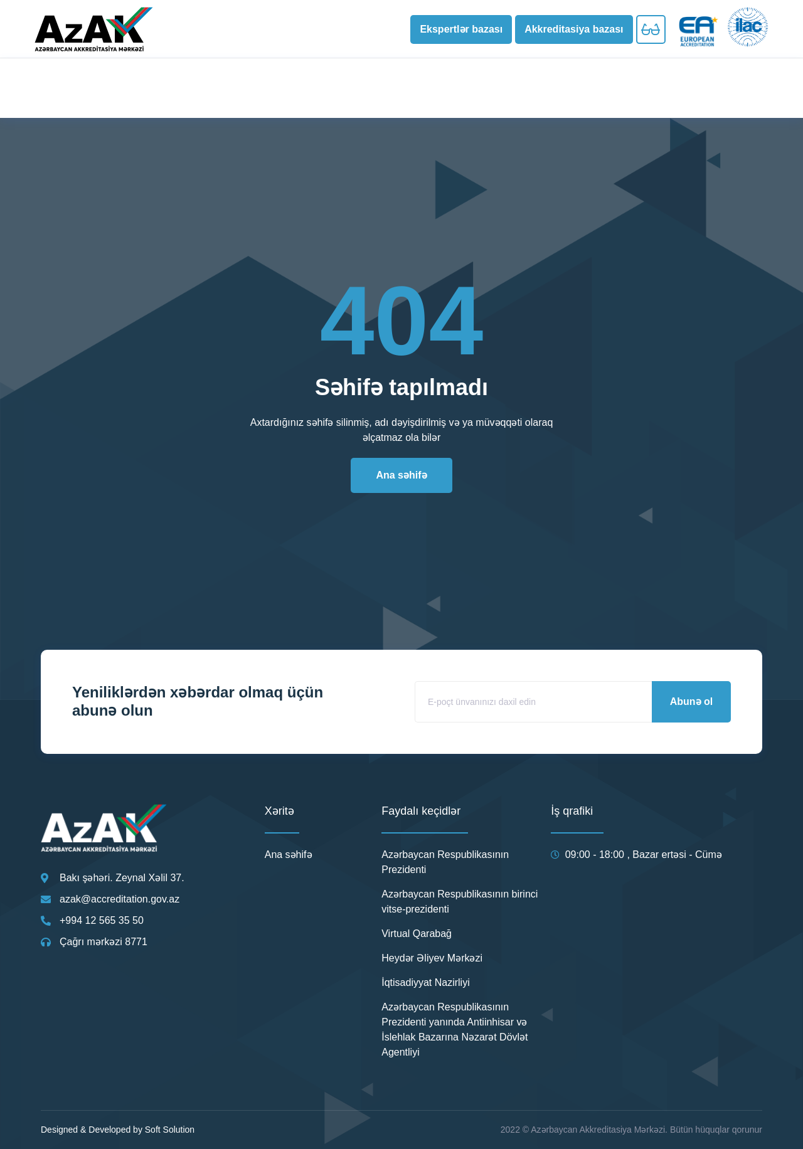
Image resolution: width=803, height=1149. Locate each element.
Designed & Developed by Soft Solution (117, 1130)
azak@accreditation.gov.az (119, 899)
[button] (461, 29)
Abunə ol (691, 701)
